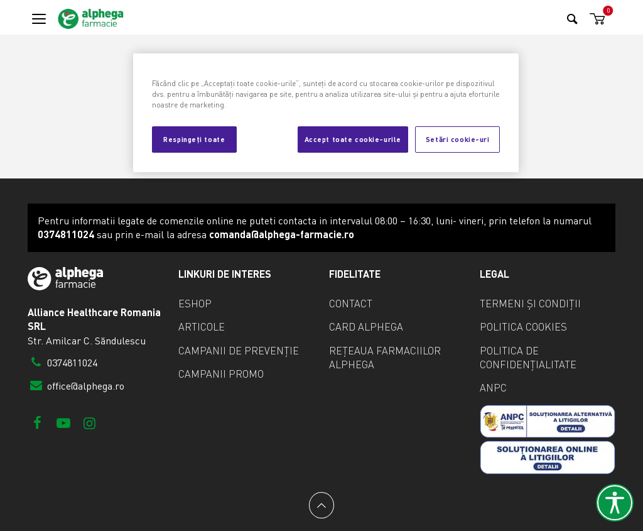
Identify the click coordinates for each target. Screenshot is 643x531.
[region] (326, 112)
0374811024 (62, 362)
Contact (350, 303)
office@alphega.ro (76, 386)
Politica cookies (523, 326)
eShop (195, 303)
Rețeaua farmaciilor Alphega (385, 357)
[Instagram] (89, 422)
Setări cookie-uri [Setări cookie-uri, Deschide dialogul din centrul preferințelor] (458, 138)
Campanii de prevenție (238, 350)
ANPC (493, 387)
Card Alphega (366, 326)
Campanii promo (221, 374)
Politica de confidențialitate (528, 357)
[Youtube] (63, 422)
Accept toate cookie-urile (353, 138)
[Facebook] (37, 422)
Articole (201, 326)
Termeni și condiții (530, 303)
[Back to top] (321, 505)
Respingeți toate (194, 138)
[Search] (572, 19)
